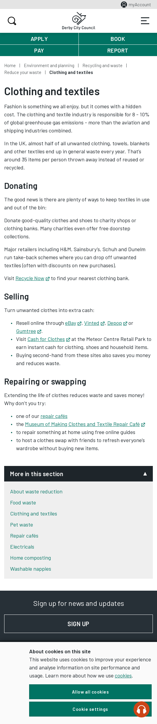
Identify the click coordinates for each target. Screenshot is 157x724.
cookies (123, 675)
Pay (39, 50)
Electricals (22, 546)
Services (145, 21)
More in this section (36, 473)
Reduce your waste (22, 72)
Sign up (110, 623)
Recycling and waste (102, 65)
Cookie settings (90, 709)
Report (117, 50)
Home (10, 65)
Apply (39, 38)
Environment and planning (49, 65)
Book (118, 38)
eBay (73, 322)
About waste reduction (36, 491)
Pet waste (21, 524)
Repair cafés (24, 535)
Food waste (23, 502)
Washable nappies (30, 568)
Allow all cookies (90, 691)
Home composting (30, 557)
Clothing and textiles (33, 513)
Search (11, 20)
